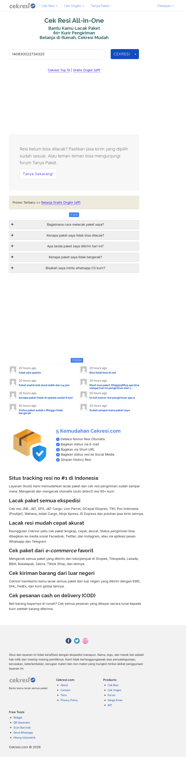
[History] (135, 54)
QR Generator (21, 722)
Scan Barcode (22, 727)
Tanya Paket (100, 6)
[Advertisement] (74, 104)
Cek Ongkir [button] (74, 6)
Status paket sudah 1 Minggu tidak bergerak (41, 411)
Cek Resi (113, 685)
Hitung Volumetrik (24, 737)
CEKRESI (122, 54)
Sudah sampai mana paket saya (109, 410)
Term (63, 695)
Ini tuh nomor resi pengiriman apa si (112, 397)
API (110, 705)
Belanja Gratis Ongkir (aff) (60, 202)
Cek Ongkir (114, 690)
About (64, 685)
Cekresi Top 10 (59, 70)
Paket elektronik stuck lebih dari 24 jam (44, 385)
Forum (112, 695)
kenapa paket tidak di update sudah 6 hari (46, 397)
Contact (65, 690)
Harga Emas (115, 700)
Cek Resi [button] (49, 6)
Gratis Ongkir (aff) (86, 70)
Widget (17, 717)
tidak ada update (30, 372)
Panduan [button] (166, 6)
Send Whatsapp (23, 732)
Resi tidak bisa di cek (102, 372)
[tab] (74, 224)
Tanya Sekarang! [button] (38, 174)
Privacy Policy (69, 700)
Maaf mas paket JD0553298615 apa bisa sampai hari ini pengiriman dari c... (114, 386)
